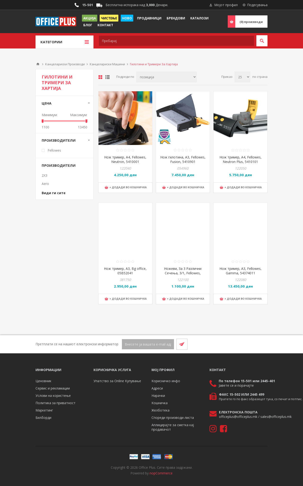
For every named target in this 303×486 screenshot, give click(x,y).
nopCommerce (161, 473)
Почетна (38, 64)
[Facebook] (250, 344)
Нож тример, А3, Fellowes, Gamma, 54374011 (240, 270)
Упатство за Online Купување (117, 381)
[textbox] (176, 41)
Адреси (157, 388)
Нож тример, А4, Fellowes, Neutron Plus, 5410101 (240, 159)
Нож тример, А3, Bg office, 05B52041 (125, 270)
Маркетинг (44, 410)
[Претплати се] (148, 344)
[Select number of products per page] (242, 77)
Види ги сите (54, 193)
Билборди (43, 417)
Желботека (160, 410)
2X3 (44, 175)
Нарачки (158, 395)
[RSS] (262, 344)
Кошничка (160, 403)
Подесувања (257, 5)
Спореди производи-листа (173, 417)
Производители (59, 140)
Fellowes (54, 150)
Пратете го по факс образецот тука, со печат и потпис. (260, 399)
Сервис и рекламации (53, 388)
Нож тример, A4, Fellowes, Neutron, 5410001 (125, 159)
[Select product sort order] (166, 77)
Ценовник (43, 381)
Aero (45, 183)
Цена (46, 103)
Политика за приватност (56, 403)
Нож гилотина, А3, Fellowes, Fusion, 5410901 (182, 159)
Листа (107, 77)
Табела (100, 77)
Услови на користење (53, 395)
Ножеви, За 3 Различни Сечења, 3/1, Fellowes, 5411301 (182, 273)
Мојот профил (226, 5)
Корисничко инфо (166, 381)
